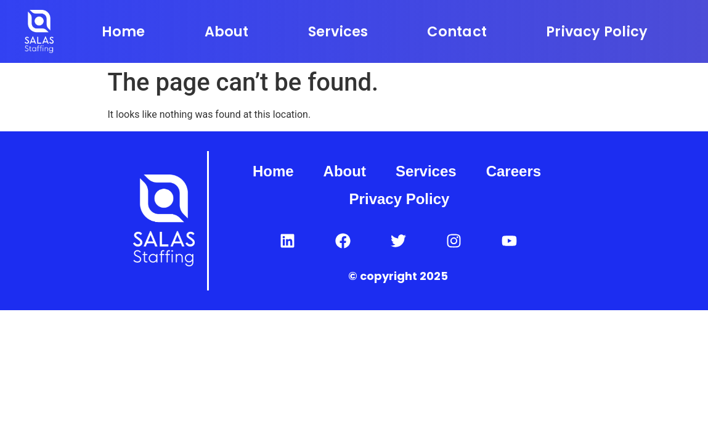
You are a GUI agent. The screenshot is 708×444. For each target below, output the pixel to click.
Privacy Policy (597, 31)
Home (123, 31)
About (227, 31)
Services (338, 31)
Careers (513, 171)
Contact (457, 31)
